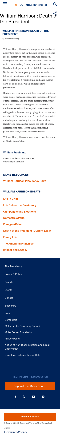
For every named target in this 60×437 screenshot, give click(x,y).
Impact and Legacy (15, 250)
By (10, 38)
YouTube (33, 396)
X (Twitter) (24, 396)
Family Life (10, 237)
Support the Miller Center (30, 386)
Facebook (15, 396)
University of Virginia (19, 4)
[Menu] (5, 4)
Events (8, 290)
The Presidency (13, 266)
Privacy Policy (12, 338)
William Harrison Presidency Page (24, 181)
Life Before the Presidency (19, 205)
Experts (9, 282)
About (8, 313)
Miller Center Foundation (18, 332)
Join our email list (30, 416)
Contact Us (11, 319)
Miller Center (36, 4)
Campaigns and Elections (19, 211)
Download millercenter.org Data (22, 355)
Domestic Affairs (13, 218)
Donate (9, 297)
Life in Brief (10, 199)
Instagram (43, 396)
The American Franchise (18, 243)
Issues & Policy (13, 274)
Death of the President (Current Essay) (27, 230)
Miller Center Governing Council (22, 326)
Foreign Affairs (12, 224)
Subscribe (10, 305)
